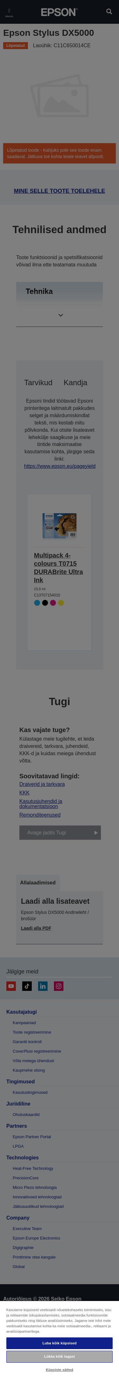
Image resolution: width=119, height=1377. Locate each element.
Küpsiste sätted (59, 1370)
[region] (59, 1338)
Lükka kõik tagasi (59, 1356)
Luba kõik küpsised (60, 1343)
